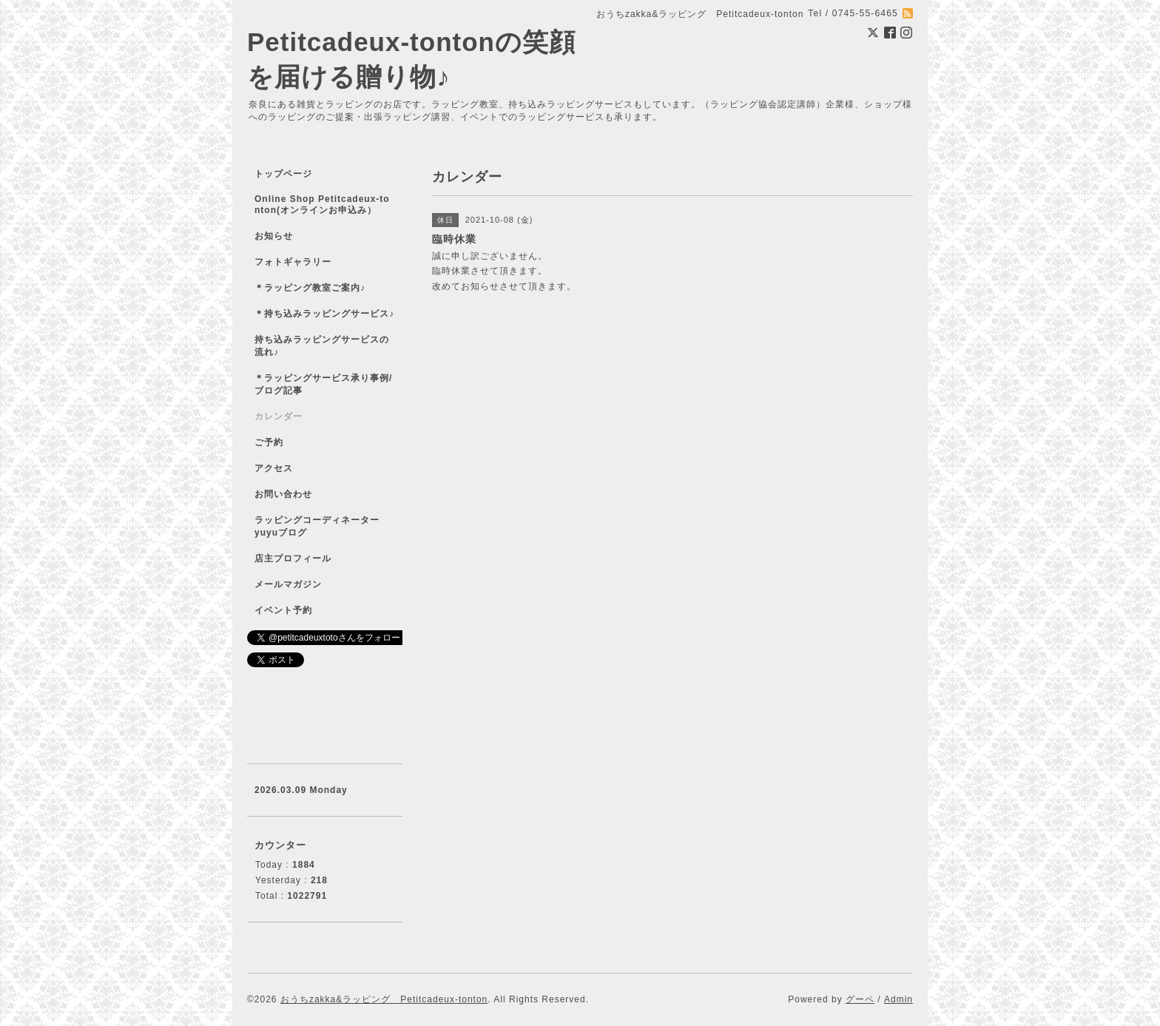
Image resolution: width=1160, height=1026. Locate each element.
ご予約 (268, 442)
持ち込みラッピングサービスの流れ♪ (321, 345)
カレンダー (278, 416)
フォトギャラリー (292, 262)
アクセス (273, 468)
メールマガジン (288, 584)
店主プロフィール (292, 558)
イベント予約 (283, 610)
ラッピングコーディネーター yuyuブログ (326, 526)
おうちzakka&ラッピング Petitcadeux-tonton (384, 999)
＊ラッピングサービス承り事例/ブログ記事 (323, 384)
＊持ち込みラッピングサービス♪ (324, 313)
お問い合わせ (283, 494)
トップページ (283, 174)
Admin (898, 999)
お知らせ (273, 236)
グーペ (860, 999)
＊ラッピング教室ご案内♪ (309, 288)
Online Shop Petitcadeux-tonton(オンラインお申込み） (322, 204)
